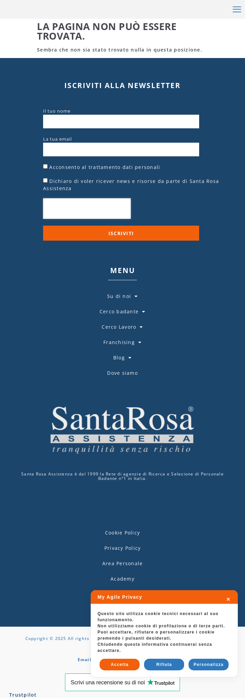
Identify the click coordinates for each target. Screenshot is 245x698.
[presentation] (87, 238)
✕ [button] (228, 599)
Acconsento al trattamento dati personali (104, 196)
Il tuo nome (56, 140)
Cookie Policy (122, 580)
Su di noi (122, 325)
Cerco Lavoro (122, 356)
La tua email (57, 168)
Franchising (122, 372)
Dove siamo (122, 402)
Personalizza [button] (209, 664)
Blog (122, 387)
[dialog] (164, 633)
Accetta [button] (120, 664)
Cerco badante (123, 341)
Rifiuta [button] (164, 664)
